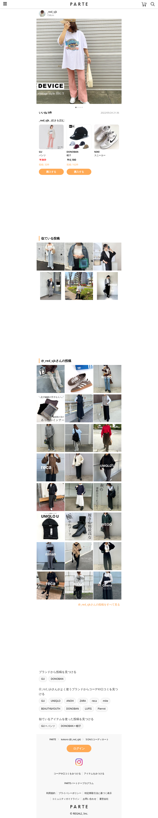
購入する (51, 171)
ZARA (83, 701)
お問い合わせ (89, 798)
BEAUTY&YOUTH (50, 708)
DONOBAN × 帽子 (71, 726)
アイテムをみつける (94, 773)
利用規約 (50, 793)
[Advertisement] (69, 204)
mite (105, 701)
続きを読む (58, 120)
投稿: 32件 (44, 164)
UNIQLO (55, 701)
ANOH (70, 701)
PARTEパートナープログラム (79, 783)
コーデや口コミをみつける (67, 773)
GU (43, 679)
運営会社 (103, 798)
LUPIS (88, 708)
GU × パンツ (48, 726)
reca (94, 701)
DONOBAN (57, 679)
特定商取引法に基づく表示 (98, 793)
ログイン (79, 748)
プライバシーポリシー (70, 793)
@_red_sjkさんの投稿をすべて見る (99, 604)
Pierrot (102, 708)
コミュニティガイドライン (65, 798)
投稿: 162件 (73, 164)
